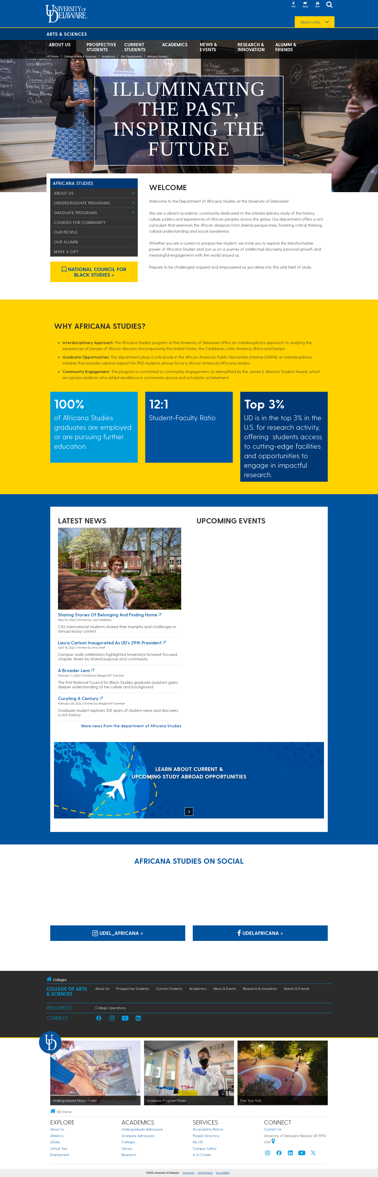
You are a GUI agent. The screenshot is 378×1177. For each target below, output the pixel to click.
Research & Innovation (251, 47)
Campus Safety (204, 1148)
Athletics (57, 1136)
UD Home (52, 56)
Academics (175, 44)
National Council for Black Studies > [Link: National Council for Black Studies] (94, 272)
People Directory (206, 1136)
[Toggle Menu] (133, 193)
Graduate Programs (75, 212)
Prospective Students (101, 47)
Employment (59, 1155)
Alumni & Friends (285, 47)
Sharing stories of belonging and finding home (107, 614)
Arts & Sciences (66, 33)
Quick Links (310, 22)
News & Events (208, 47)
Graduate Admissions (138, 1136)
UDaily (55, 1142)
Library (127, 1148)
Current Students (135, 47)
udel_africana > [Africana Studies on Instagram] (117, 933)
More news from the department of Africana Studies (131, 725)
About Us (59, 44)
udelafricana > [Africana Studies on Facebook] (260, 933)
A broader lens (74, 670)
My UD (198, 1142)
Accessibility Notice (208, 1129)
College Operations (110, 1008)
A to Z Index (202, 1155)
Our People (66, 232)
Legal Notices (205, 1173)
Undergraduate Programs (82, 203)
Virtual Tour (59, 1148)
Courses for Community (80, 222)
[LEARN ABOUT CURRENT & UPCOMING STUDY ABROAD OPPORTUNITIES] (189, 780)
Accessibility (223, 1173)
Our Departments (131, 56)
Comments (188, 1173)
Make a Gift (66, 251)
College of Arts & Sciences (80, 56)
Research (129, 1155)
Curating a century (78, 698)
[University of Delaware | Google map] (273, 1142)
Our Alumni (66, 242)
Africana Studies (157, 56)
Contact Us (273, 1129)
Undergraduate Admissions (142, 1129)
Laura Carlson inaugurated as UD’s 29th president (110, 642)
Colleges (128, 1142)
